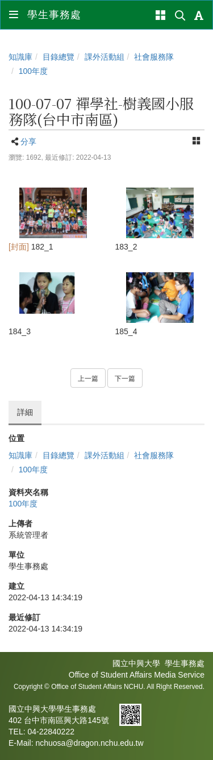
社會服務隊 (154, 56)
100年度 (33, 71)
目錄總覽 (58, 56)
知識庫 (20, 56)
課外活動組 (104, 56)
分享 (28, 141)
